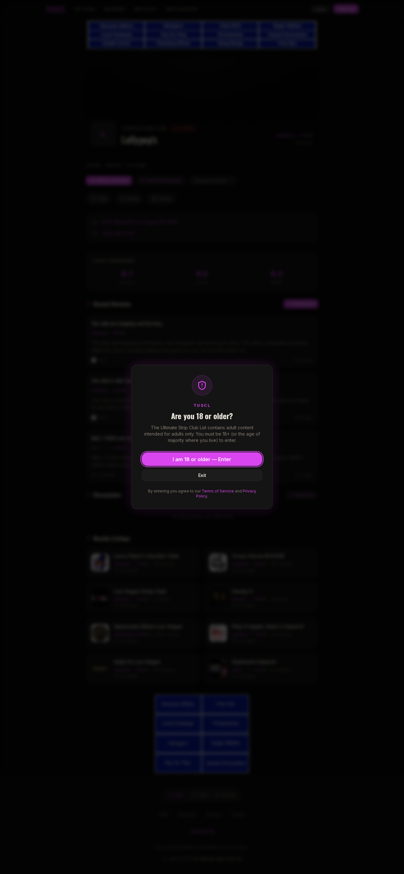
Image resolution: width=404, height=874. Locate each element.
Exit (202, 475)
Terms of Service (218, 491)
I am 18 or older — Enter (202, 459)
